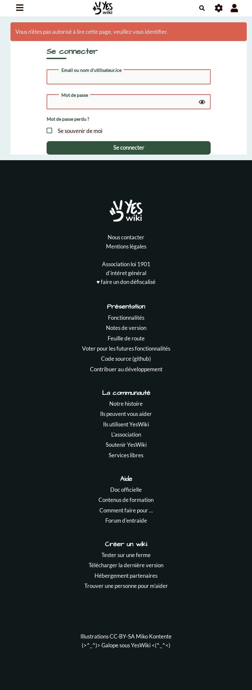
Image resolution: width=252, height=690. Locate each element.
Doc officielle (126, 489)
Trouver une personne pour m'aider (126, 585)
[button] (234, 8)
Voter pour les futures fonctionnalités (126, 348)
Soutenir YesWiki (126, 444)
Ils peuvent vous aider (126, 413)
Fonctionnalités (126, 317)
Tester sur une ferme (126, 554)
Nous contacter (126, 237)
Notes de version (126, 327)
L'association (126, 434)
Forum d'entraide (126, 520)
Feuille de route (126, 338)
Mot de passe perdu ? (68, 119)
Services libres (126, 455)
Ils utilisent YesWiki (126, 424)
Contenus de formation (126, 499)
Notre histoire (126, 403)
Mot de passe (74, 95)
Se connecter (128, 147)
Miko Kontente (154, 636)
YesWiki (141, 645)
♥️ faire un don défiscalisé (126, 281)
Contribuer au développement (126, 369)
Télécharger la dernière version (126, 565)
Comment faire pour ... (126, 510)
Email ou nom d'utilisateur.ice (91, 70)
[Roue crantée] (219, 8)
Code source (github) (126, 358)
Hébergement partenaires (126, 575)
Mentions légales (126, 246)
